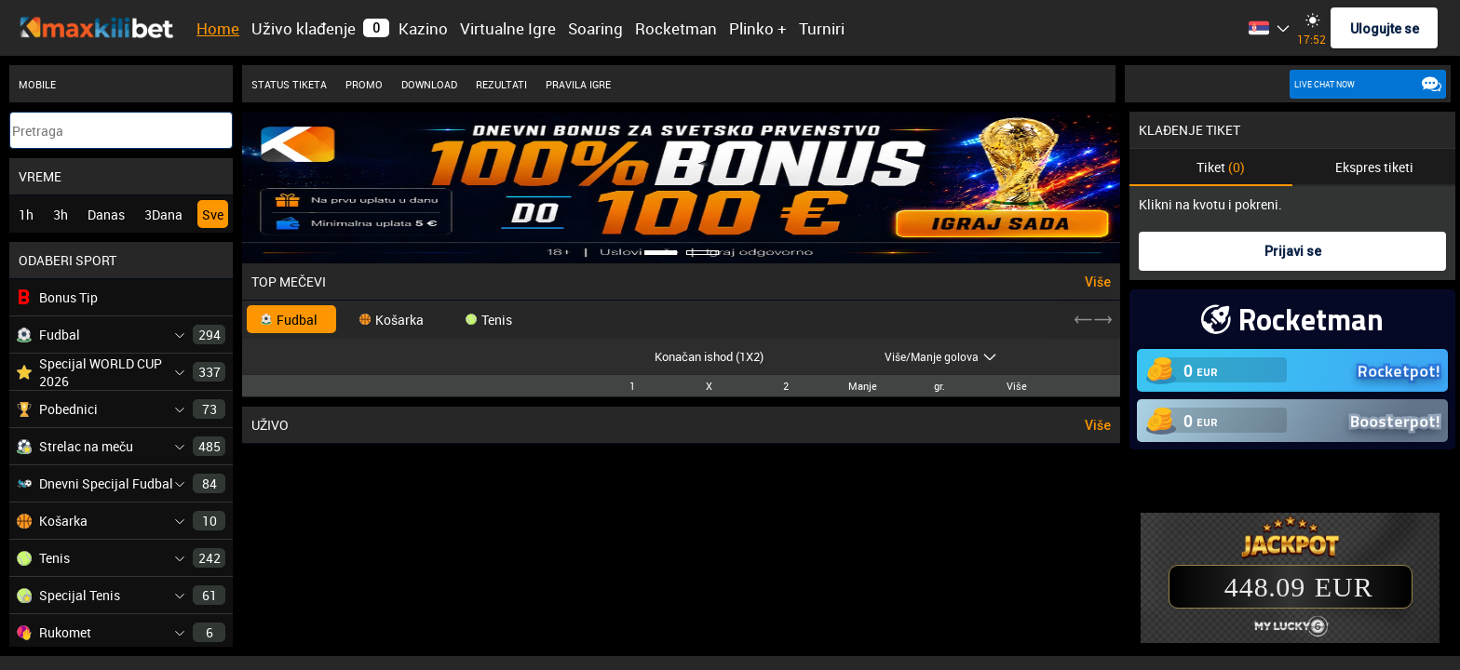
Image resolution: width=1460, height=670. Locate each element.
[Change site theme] (1312, 20)
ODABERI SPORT (67, 260)
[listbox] (1283, 27)
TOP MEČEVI (288, 281)
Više (1098, 282)
